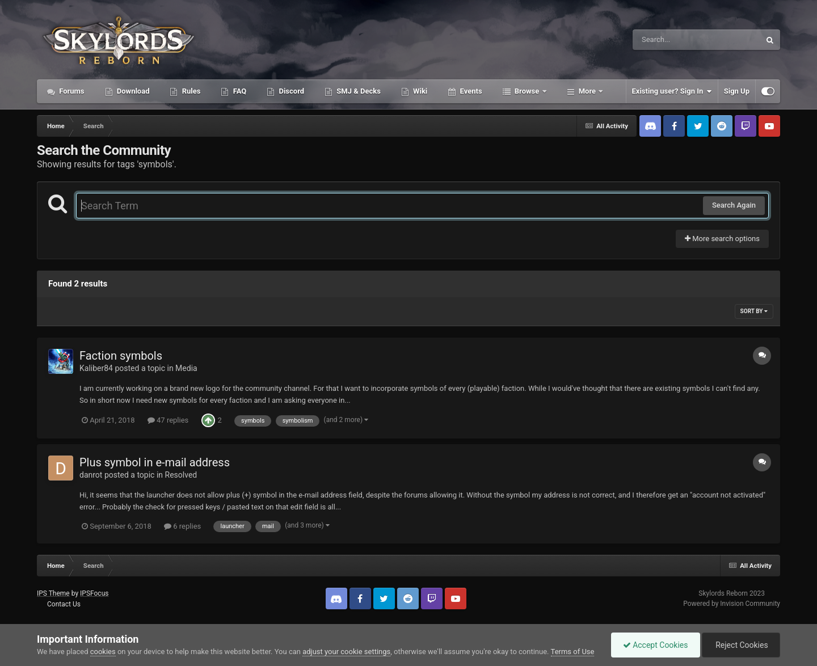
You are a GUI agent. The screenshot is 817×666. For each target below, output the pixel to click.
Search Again (734, 205)
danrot (90, 474)
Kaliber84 (96, 368)
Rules (190, 91)
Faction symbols (120, 355)
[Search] (668, 39)
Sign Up (736, 91)
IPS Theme (53, 593)
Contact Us (64, 604)
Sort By (754, 311)
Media (186, 368)
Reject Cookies (741, 645)
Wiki (419, 91)
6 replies (182, 526)
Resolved (181, 474)
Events (470, 91)
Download (132, 91)
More (587, 91)
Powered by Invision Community (731, 604)
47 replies (168, 420)
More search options (722, 238)
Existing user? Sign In (672, 91)
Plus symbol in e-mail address (154, 462)
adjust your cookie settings (346, 651)
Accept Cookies (655, 645)
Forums (71, 91)
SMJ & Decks (358, 91)
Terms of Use (573, 651)
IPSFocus (94, 593)
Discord (290, 91)
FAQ (238, 91)
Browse (527, 91)
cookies (103, 651)
